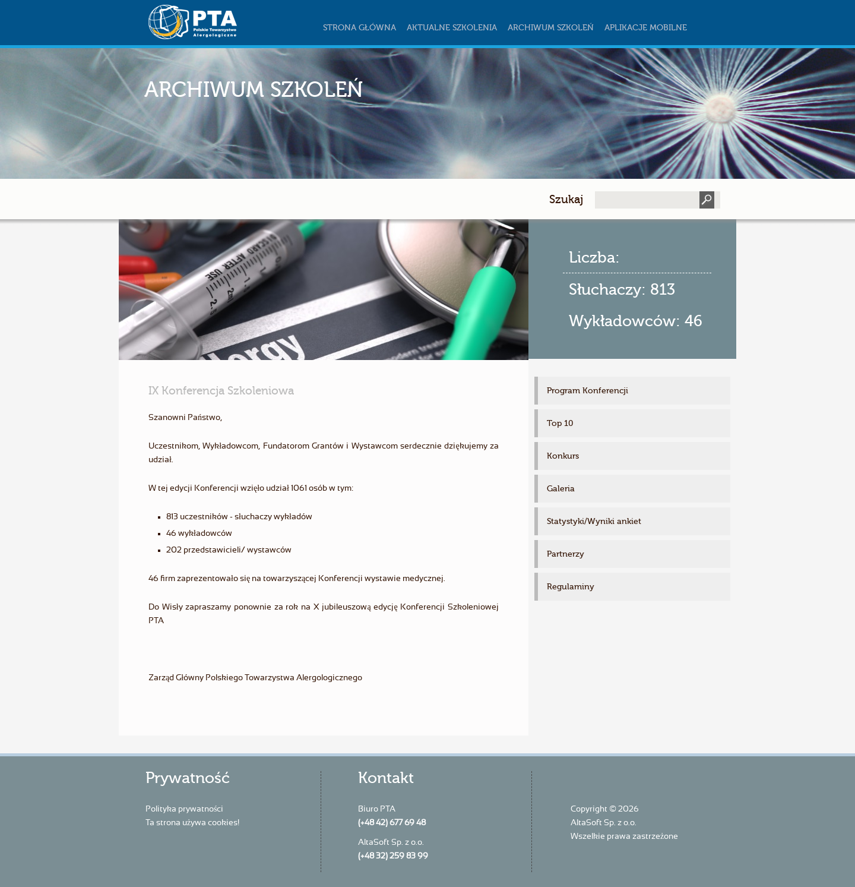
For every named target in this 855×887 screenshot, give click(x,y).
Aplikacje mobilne (645, 27)
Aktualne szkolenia (452, 27)
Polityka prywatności (184, 809)
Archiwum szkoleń (551, 27)
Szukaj (566, 199)
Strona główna (359, 27)
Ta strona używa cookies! (192, 823)
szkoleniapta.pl (216, 22)
